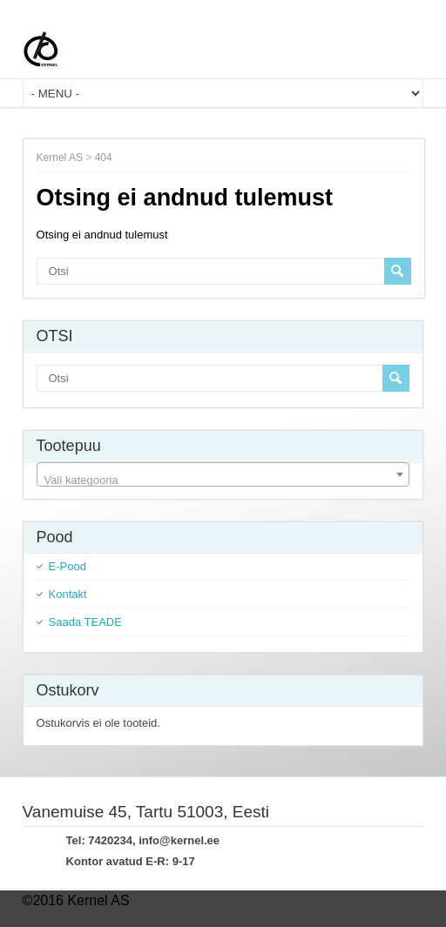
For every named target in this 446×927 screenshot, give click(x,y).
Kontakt (68, 594)
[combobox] (223, 474)
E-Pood (67, 566)
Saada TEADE (85, 621)
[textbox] (223, 481)
